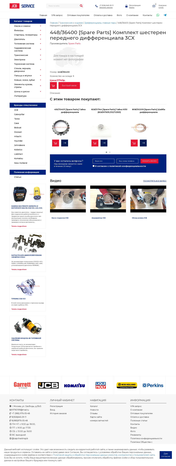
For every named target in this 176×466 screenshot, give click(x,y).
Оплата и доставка (103, 15)
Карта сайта (96, 417)
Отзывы (93, 413)
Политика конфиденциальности (146, 438)
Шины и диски (21, 91)
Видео (133, 427)
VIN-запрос (57, 15)
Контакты (147, 15)
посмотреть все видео (154, 181)
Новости (94, 410)
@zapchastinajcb (19, 438)
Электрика (19, 59)
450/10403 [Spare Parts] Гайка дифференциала (70, 110)
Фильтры (18, 30)
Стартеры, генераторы (25, 35)
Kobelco (18, 149)
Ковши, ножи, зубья (24, 80)
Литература (20, 96)
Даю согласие (165, 455)
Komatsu (18, 158)
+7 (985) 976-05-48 (20, 413)
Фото (119, 15)
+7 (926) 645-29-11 (106, 5)
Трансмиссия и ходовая (71, 23)
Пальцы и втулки (23, 75)
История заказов (58, 413)
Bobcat (17, 127)
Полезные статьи (138, 420)
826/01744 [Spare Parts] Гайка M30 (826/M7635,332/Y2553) (109, 110)
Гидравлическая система (22, 49)
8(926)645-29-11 (18, 417)
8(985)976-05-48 (19, 420)
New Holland (20, 163)
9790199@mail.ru (19, 410)
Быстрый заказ (69, 85)
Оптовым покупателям (78, 15)
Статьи (17, 177)
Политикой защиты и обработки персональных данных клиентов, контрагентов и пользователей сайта (104, 455)
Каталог (94, 406)
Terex (17, 119)
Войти (131, 7)
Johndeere (19, 145)
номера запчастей (99, 420)
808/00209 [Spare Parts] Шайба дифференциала (148, 110)
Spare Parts (74, 43)
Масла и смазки (22, 26)
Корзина (162, 5)
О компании (132, 15)
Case (16, 123)
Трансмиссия (21, 55)
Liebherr (18, 154)
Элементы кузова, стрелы (23, 85)
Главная (43, 15)
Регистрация (135, 5)
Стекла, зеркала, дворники (22, 69)
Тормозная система (24, 64)
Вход (52, 410)
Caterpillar (19, 114)
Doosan (18, 132)
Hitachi (17, 136)
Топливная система (24, 43)
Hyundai (18, 141)
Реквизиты (135, 435)
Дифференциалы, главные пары (100, 23)
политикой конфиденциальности (127, 166)
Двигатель (19, 39)
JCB (16, 110)
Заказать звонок (106, 7)
